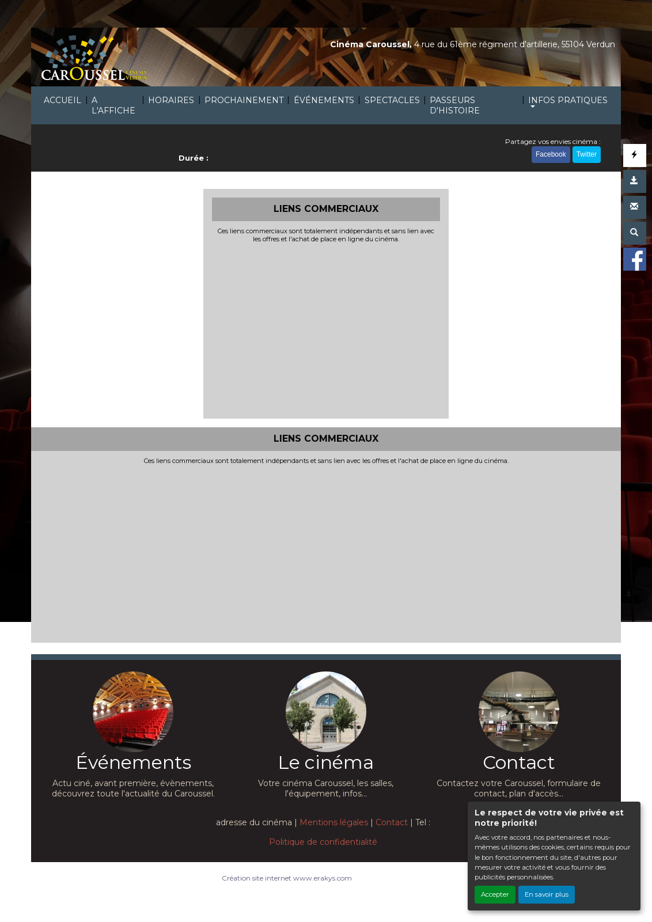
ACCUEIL (62, 100)
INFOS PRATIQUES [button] (568, 100)
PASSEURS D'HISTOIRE (455, 105)
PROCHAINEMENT (243, 100)
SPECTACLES (392, 100)
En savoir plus (546, 894)
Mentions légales (334, 822)
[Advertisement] (326, 329)
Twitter (587, 154)
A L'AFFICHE (113, 105)
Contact (392, 822)
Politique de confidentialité (323, 842)
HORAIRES (171, 100)
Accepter (495, 894)
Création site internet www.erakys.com (287, 878)
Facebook (551, 154)
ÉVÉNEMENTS (324, 100)
